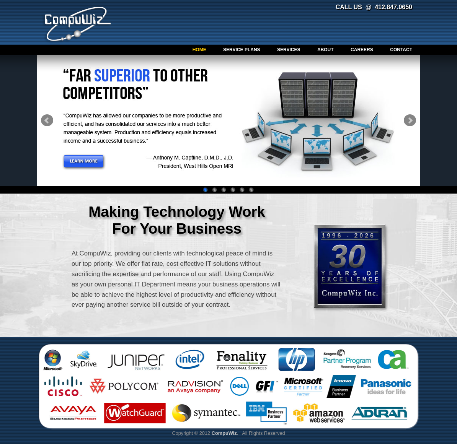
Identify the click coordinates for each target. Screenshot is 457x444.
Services (288, 49)
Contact (401, 49)
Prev (47, 120)
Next (410, 120)
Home (199, 49)
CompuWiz (78, 24)
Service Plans (241, 49)
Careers (362, 49)
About (325, 49)
